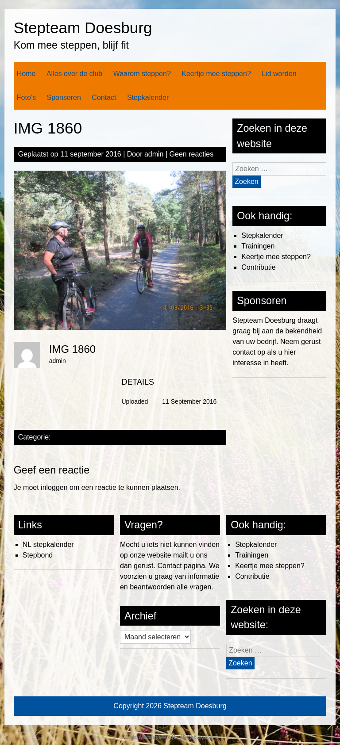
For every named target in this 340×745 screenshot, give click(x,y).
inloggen (54, 487)
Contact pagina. (182, 565)
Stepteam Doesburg (83, 27)
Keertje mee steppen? (216, 73)
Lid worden (279, 73)
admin (154, 154)
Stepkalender (148, 97)
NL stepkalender (48, 544)
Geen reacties (192, 154)
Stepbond (38, 555)
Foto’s (26, 97)
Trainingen (257, 246)
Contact (104, 97)
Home (26, 73)
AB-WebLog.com (196, 737)
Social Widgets (140, 737)
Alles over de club (74, 73)
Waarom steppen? (142, 73)
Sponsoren (64, 97)
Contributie (258, 267)
